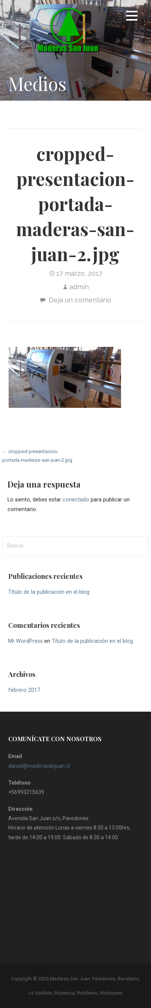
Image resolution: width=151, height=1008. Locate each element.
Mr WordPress (25, 641)
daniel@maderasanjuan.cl (39, 766)
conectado (76, 500)
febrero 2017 (24, 690)
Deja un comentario (80, 300)
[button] (132, 17)
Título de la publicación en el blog (49, 592)
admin (79, 287)
